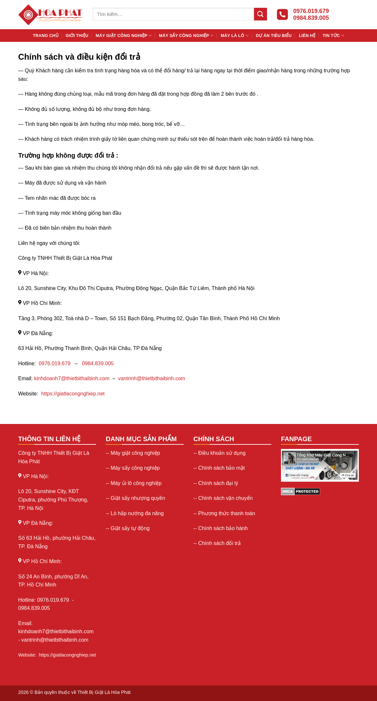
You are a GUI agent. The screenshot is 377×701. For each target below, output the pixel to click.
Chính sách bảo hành (223, 528)
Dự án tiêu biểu (273, 35)
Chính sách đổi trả (219, 543)
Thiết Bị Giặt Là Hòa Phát (104, 692)
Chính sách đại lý (218, 483)
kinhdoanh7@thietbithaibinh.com (71, 378)
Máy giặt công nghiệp (124, 35)
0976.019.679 (55, 363)
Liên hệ (307, 35)
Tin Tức (333, 35)
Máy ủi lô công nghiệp (136, 483)
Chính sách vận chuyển (225, 498)
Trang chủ (45, 35)
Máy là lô (235, 35)
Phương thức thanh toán (226, 513)
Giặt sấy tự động (130, 528)
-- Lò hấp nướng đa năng (135, 513)
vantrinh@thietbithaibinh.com (151, 378)
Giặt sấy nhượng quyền (138, 498)
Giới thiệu (77, 35)
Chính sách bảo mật (221, 468)
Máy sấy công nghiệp (186, 35)
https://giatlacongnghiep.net (73, 393)
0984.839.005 (98, 363)
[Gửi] (260, 14)
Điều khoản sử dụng (222, 453)
